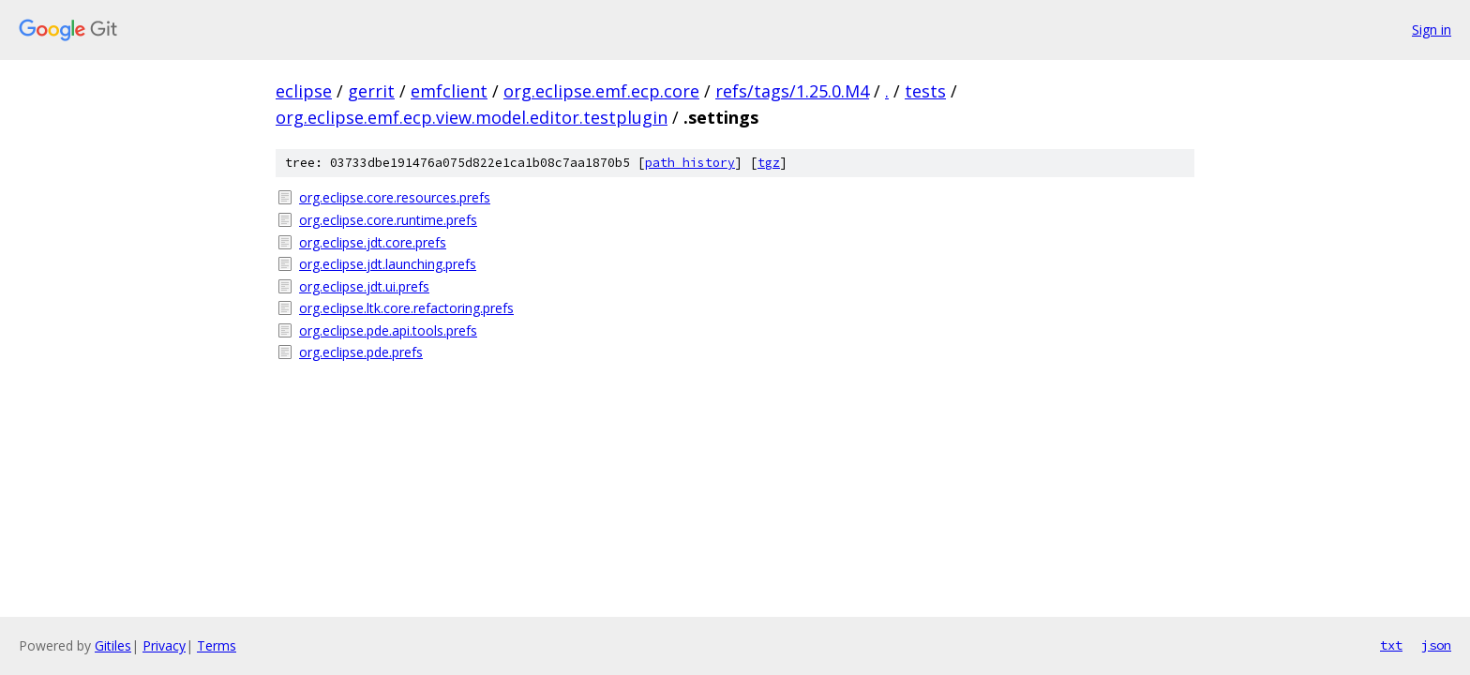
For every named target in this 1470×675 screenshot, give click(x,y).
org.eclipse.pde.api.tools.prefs (388, 330)
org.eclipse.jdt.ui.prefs (364, 286)
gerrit (371, 91)
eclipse (304, 91)
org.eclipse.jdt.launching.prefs (387, 264)
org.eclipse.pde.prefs (361, 352)
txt (1391, 645)
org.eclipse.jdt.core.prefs (372, 242)
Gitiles (113, 645)
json (1436, 645)
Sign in (1431, 29)
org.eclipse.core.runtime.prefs (388, 220)
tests (925, 91)
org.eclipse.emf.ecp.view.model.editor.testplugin (472, 117)
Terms (216, 645)
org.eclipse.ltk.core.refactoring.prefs (406, 308)
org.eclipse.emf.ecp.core (601, 91)
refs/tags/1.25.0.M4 (792, 91)
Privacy (164, 645)
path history (690, 163)
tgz (769, 163)
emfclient (449, 91)
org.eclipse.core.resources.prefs (394, 197)
